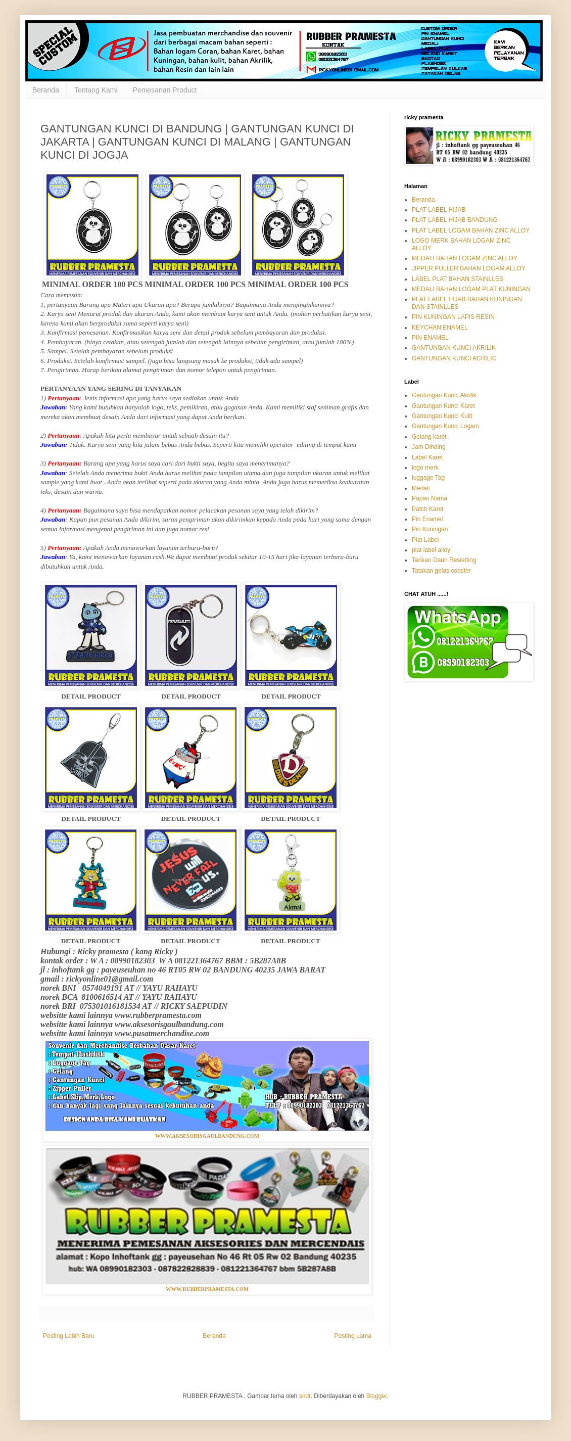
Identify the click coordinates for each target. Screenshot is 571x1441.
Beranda (45, 90)
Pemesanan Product (165, 90)
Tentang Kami (96, 90)
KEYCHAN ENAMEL (440, 327)
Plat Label (425, 539)
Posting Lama (353, 1335)
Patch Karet (428, 509)
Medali (421, 488)
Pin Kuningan (430, 529)
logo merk (425, 467)
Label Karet (427, 457)
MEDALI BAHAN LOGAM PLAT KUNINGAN (471, 289)
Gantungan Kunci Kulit (442, 416)
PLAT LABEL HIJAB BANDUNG (455, 219)
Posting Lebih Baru (68, 1335)
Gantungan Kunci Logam (445, 426)
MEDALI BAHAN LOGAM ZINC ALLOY (464, 258)
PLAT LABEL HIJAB (439, 209)
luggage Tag (428, 477)
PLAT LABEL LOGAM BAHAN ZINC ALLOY (471, 230)
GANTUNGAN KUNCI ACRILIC (454, 358)
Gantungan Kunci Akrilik (444, 395)
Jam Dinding (429, 446)
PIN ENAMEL (430, 337)
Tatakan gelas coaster (441, 570)
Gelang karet (429, 436)
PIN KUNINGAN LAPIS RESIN (453, 316)
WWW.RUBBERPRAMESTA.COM (207, 1289)
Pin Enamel (427, 519)
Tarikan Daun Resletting (444, 560)
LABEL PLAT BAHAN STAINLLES (457, 279)
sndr (305, 1396)
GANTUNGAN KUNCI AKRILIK (454, 347)
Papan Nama (429, 498)
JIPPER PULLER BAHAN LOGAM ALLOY (469, 268)
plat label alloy (431, 549)
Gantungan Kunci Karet (443, 405)
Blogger (376, 1396)
